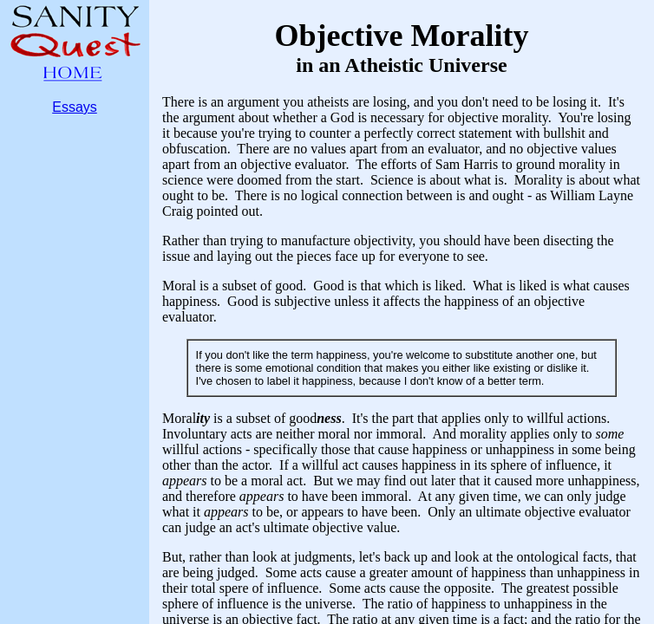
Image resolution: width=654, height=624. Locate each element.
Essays (74, 107)
